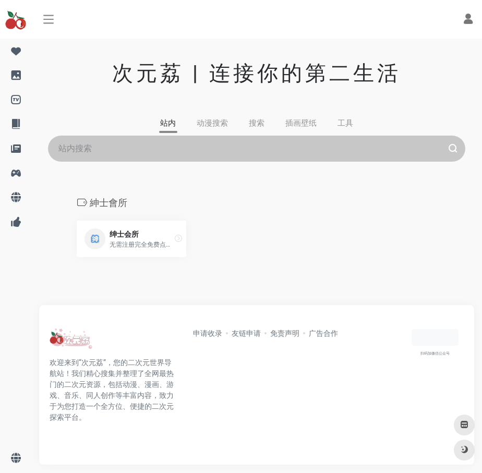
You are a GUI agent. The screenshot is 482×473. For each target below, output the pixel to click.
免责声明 (284, 333)
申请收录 (207, 333)
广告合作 (323, 333)
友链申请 (246, 333)
